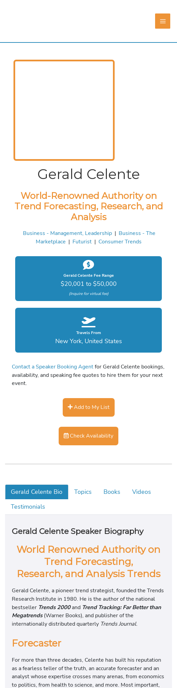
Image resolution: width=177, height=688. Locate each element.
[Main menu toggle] (27, 62)
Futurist (12, 335)
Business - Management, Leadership (47, 326)
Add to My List (22, 462)
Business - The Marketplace (133, 326)
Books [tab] (21, 564)
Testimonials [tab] (30, 583)
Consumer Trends (51, 335)
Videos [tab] (22, 573)
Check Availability (26, 492)
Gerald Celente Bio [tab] (39, 545)
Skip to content (18, 4)
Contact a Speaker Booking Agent (41, 428)
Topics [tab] (22, 555)
